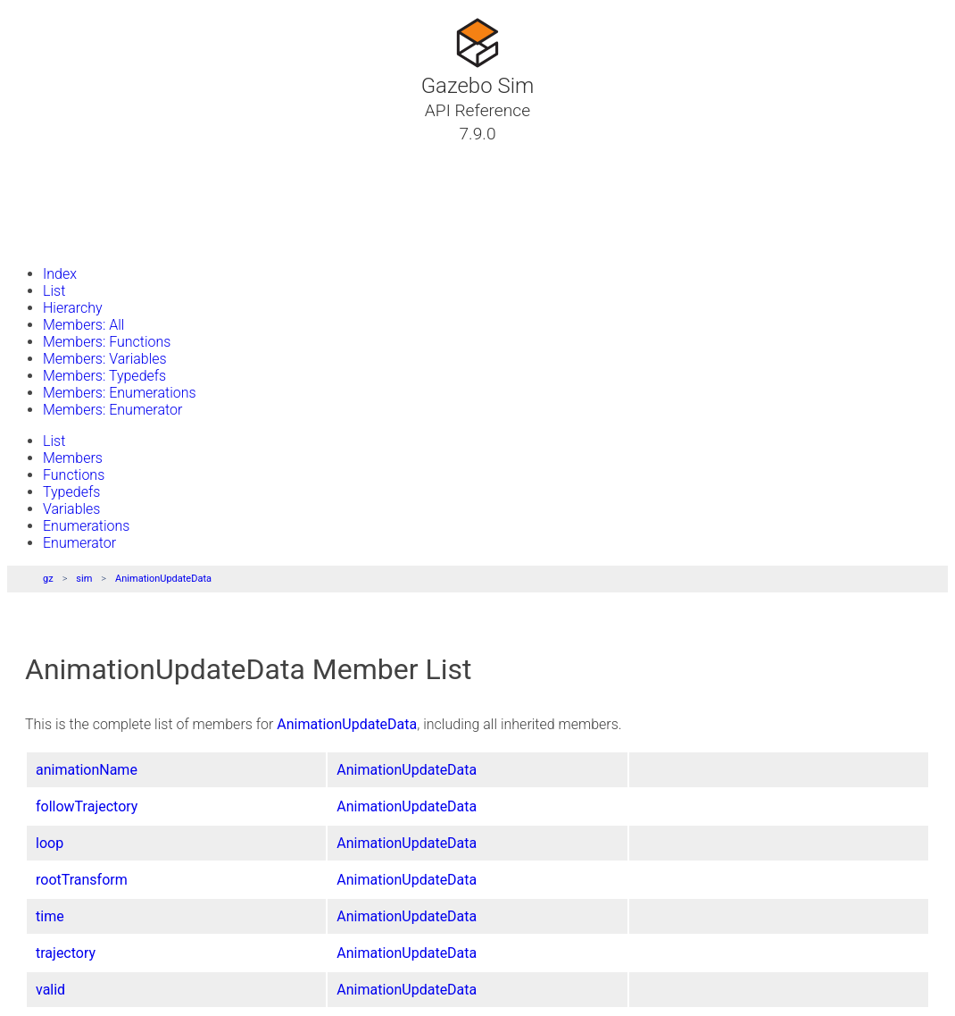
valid (50, 989)
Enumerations (86, 525)
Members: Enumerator (112, 409)
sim (84, 578)
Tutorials (60, 154)
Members (73, 457)
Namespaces (74, 197)
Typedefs (71, 491)
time (50, 916)
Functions (73, 474)
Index (60, 273)
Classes (57, 176)
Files (47, 219)
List (54, 290)
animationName (86, 769)
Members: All (83, 324)
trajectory (66, 953)
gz (48, 578)
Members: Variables (105, 358)
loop (49, 843)
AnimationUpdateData (163, 578)
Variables (71, 508)
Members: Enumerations (119, 392)
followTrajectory (86, 806)
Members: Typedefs (104, 375)
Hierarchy (73, 307)
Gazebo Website (84, 240)
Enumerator (79, 542)
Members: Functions (106, 341)
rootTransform (82, 879)
